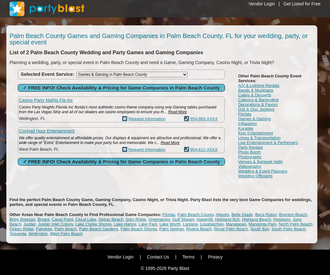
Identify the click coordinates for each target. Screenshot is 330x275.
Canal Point (62, 219)
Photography (249, 156)
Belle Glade (242, 214)
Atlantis (222, 214)
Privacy (215, 256)
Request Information (146, 118)
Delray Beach (110, 219)
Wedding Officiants (255, 176)
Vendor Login (262, 3)
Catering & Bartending (258, 99)
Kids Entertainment (255, 133)
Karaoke (245, 128)
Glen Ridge (136, 219)
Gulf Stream (183, 219)
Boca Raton (266, 214)
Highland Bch (227, 219)
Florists (244, 114)
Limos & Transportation (259, 137)
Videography (249, 166)
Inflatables (247, 123)
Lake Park (148, 224)
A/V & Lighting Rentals (258, 85)
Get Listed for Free (301, 3)
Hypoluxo (281, 219)
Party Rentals (250, 147)
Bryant (43, 219)
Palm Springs (171, 228)
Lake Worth (169, 224)
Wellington (38, 233)
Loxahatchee (211, 224)
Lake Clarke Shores (93, 224)
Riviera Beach (199, 228)
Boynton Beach (293, 214)
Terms (188, 256)
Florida (168, 214)
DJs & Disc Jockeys (256, 109)
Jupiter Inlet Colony (55, 224)
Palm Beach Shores (139, 228)
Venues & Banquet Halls (260, 161)
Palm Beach (66, 228)
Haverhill (205, 219)
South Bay (259, 228)
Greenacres (159, 219)
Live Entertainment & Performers (268, 142)
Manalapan (236, 224)
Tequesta (18, 233)
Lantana (190, 224)
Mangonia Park (262, 224)
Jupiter (29, 224)
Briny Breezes (22, 219)
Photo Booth (249, 152)
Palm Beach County (195, 214)
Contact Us (158, 256)
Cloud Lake (85, 219)
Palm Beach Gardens (98, 228)
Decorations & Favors (258, 104)
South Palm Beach (288, 228)
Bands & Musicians (255, 90)
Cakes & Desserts (254, 95)
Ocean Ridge (22, 228)
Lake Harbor (125, 224)
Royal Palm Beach (231, 228)
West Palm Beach (66, 233)
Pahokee (44, 228)
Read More (177, 112)
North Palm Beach (295, 224)
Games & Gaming (254, 118)
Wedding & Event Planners (262, 171)
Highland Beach (256, 219)
